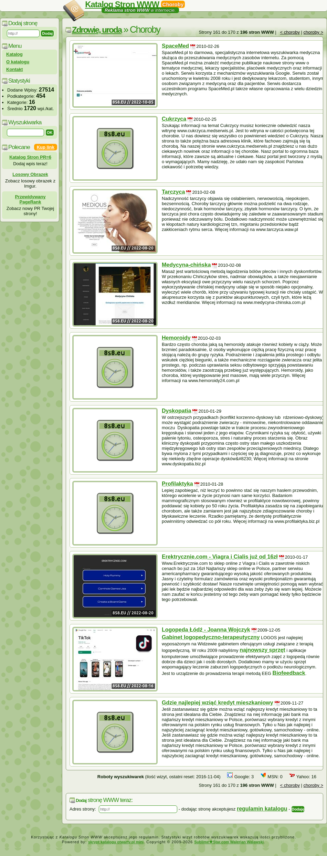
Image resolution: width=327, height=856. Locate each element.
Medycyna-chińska (186, 265)
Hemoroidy (176, 338)
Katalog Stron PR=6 (30, 157)
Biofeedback (289, 673)
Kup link (45, 147)
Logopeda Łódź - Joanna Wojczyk (206, 630)
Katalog (14, 54)
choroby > (313, 32)
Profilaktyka (177, 484)
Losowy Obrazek (30, 174)
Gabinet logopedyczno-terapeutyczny (211, 637)
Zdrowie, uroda (97, 29)
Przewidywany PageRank (30, 199)
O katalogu (17, 61)
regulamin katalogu (262, 809)
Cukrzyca (174, 119)
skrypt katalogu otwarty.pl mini (116, 842)
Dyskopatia (176, 411)
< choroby (289, 32)
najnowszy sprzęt (262, 650)
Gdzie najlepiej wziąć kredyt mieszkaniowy (217, 703)
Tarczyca (173, 192)
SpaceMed (175, 46)
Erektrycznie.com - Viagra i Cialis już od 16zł (220, 557)
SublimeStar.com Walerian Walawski (229, 842)
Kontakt (14, 69)
